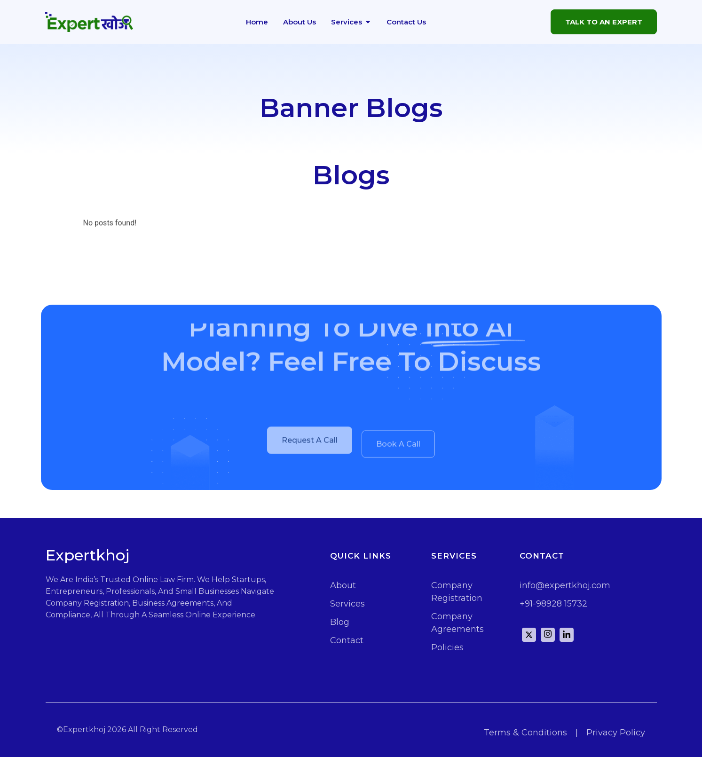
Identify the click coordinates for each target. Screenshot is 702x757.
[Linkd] (567, 635)
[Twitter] (529, 635)
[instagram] (548, 635)
